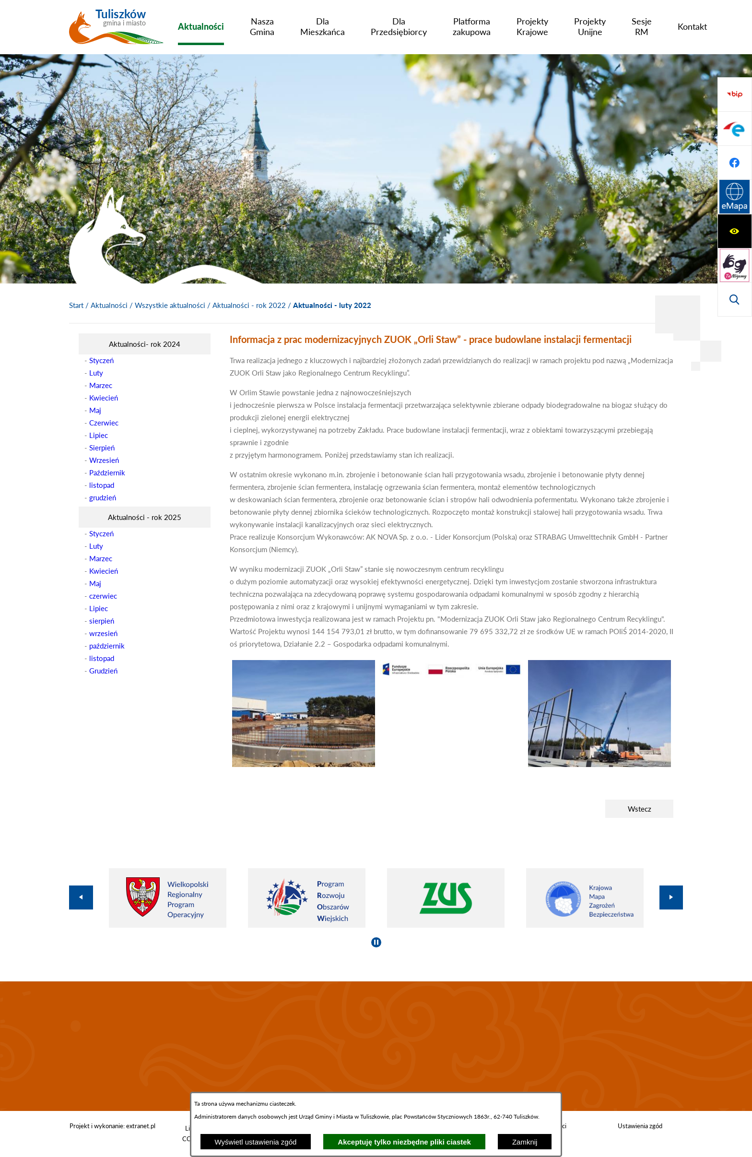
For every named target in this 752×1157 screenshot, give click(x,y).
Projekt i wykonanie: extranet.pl (112, 1126)
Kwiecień (103, 397)
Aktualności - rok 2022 (249, 305)
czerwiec (103, 595)
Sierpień (102, 447)
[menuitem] (201, 26)
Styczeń (101, 360)
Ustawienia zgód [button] (640, 1126)
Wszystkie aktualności (170, 305)
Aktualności (109, 305)
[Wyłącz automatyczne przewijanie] (376, 942)
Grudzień (103, 670)
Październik (107, 472)
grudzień (102, 497)
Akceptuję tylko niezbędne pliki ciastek (404, 1142)
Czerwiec (103, 422)
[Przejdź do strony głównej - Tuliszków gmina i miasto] (116, 30)
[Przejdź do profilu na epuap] (735, 231)
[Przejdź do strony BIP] (735, 197)
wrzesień (103, 633)
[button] (303, 764)
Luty (96, 372)
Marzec (100, 385)
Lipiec (98, 435)
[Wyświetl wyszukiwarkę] (735, 162)
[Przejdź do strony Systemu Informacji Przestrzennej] (735, 299)
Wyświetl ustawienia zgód (256, 1142)
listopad (101, 485)
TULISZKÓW (376, 1046)
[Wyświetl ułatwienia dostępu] (735, 94)
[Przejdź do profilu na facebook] (735, 265)
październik (107, 645)
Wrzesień (104, 460)
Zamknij (525, 1142)
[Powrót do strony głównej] (76, 305)
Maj (95, 410)
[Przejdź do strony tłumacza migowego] (735, 128)
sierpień (101, 620)
